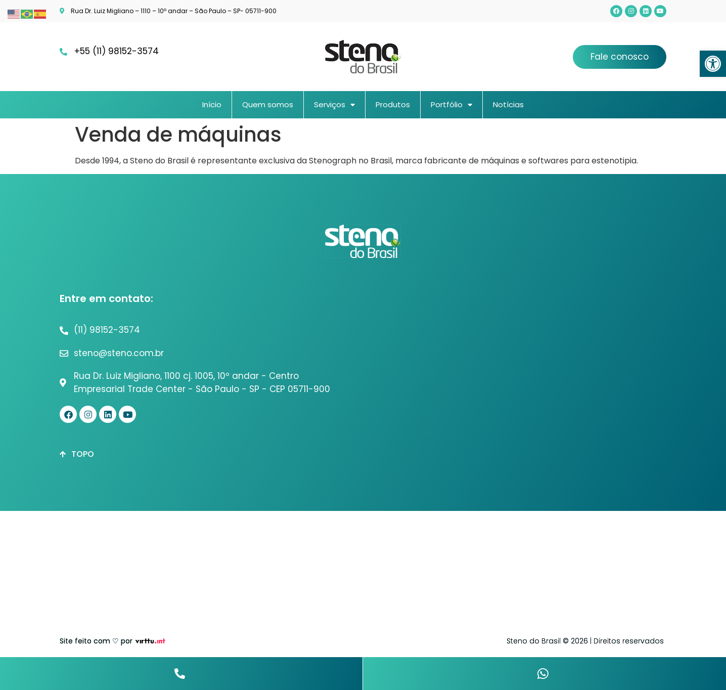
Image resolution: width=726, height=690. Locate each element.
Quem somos (267, 104)
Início (211, 104)
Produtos (393, 104)
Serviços (334, 105)
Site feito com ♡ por (96, 641)
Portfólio (451, 105)
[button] (713, 64)
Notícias (508, 104)
